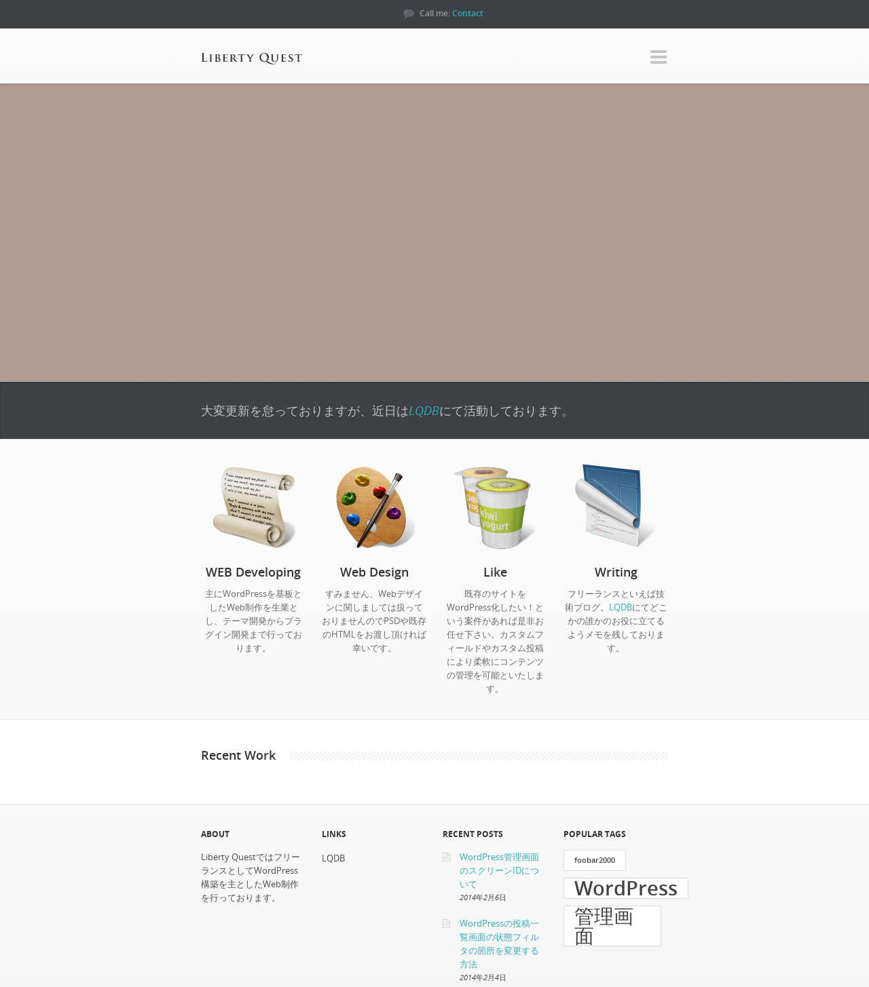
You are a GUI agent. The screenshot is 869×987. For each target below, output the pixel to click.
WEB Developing (253, 572)
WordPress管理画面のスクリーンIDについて (499, 870)
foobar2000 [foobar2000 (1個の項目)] (594, 860)
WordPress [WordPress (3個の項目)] (626, 888)
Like (495, 572)
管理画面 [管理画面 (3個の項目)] (603, 926)
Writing (616, 572)
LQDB (424, 410)
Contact (467, 13)
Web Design (374, 572)
